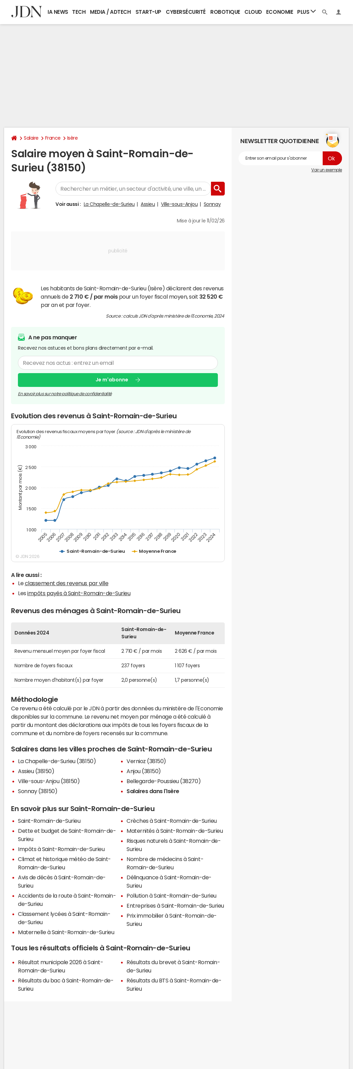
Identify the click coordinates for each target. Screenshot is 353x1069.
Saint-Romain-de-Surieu (49, 820)
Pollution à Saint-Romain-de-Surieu (171, 895)
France (53, 138)
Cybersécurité (186, 11)
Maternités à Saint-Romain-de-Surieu (175, 830)
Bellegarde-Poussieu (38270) (164, 781)
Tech (78, 11)
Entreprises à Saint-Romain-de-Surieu (175, 905)
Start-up (148, 11)
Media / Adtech (110, 11)
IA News (58, 11)
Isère (72, 138)
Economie (279, 11)
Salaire (31, 138)
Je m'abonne (111, 379)
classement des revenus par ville (67, 583)
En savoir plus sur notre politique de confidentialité (65, 394)
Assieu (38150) (36, 771)
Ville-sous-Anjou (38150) (49, 781)
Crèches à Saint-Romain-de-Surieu (172, 820)
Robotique (225, 11)
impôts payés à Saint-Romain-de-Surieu (78, 593)
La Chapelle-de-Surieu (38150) (57, 761)
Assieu (148, 204)
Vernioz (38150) (146, 761)
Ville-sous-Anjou (179, 204)
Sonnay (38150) (37, 791)
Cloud (253, 11)
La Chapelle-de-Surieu (109, 204)
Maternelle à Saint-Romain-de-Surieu (66, 932)
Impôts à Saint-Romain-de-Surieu (61, 849)
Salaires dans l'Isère (153, 791)
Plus (306, 11)
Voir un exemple (326, 170)
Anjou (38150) (144, 771)
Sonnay (212, 204)
